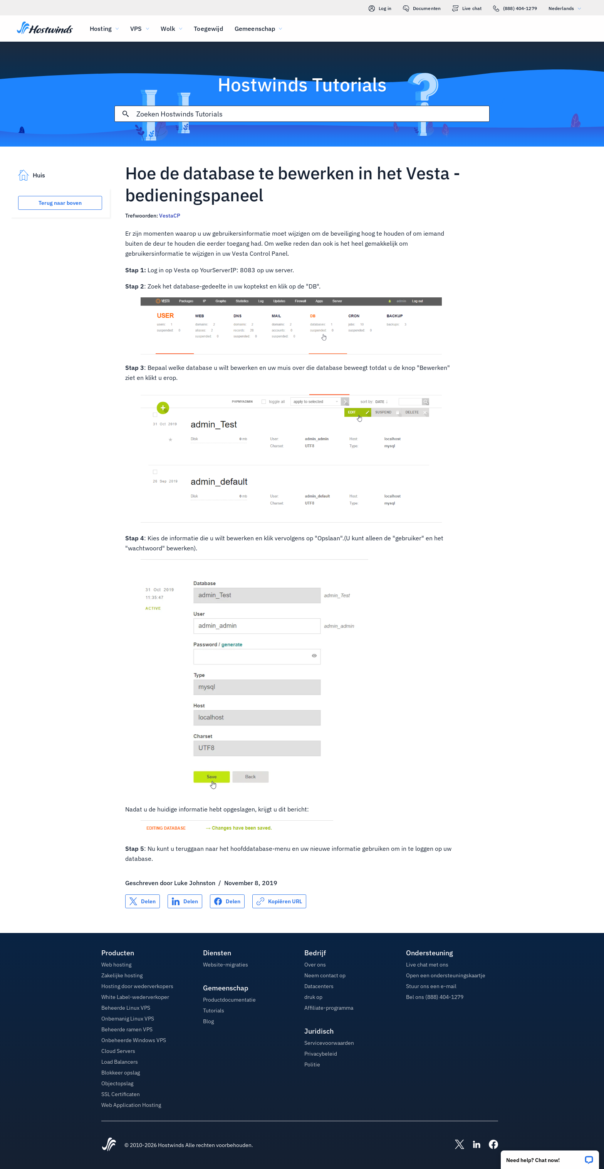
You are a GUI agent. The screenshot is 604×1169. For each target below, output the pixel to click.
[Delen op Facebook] (227, 901)
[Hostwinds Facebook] (489, 1145)
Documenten (422, 8)
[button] (550, 1157)
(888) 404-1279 (515, 8)
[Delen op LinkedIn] (185, 901)
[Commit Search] (125, 113)
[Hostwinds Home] (109, 1145)
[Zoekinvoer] (312, 114)
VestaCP (170, 215)
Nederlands (567, 8)
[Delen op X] (142, 901)
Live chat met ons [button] (427, 964)
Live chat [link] (467, 8)
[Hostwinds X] (455, 1145)
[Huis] (44, 28)
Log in (380, 8)
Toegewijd (208, 28)
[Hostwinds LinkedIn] (472, 1145)
